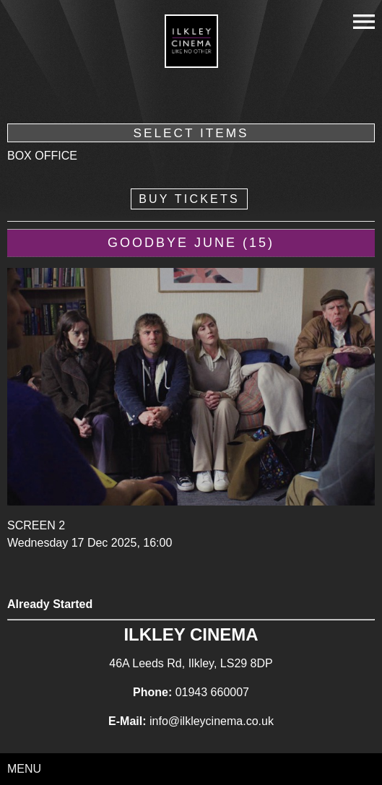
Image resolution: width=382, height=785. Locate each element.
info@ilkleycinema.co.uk (211, 721)
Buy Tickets (189, 199)
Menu (24, 769)
